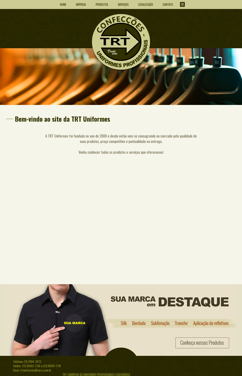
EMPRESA (81, 4)
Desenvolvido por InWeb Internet (210, 371)
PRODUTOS (102, 4)
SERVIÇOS (123, 4)
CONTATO (168, 4)
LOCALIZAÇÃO (145, 4)
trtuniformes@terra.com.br (35, 370)
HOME (63, 4)
